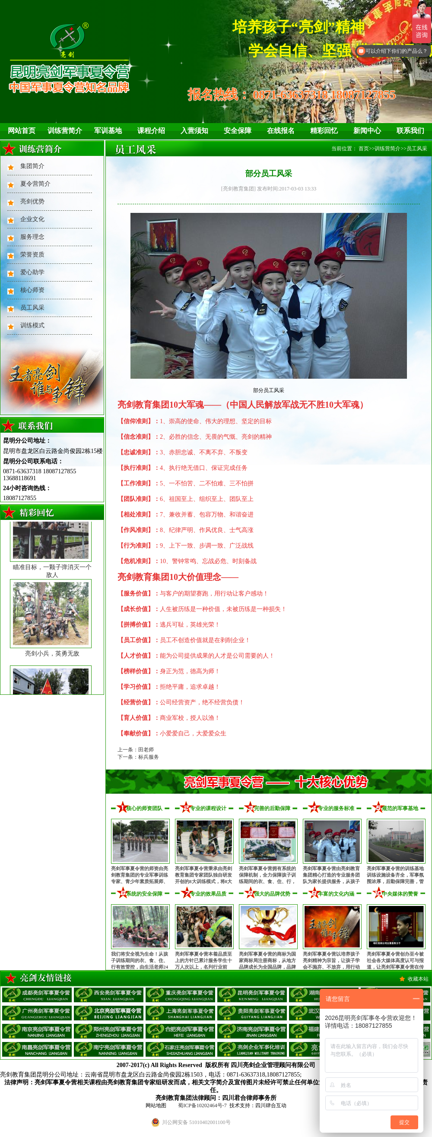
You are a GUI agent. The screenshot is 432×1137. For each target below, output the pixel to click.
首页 (364, 149)
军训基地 (108, 130)
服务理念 (32, 237)
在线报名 (281, 130)
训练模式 (32, 325)
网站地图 (156, 1105)
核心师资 (32, 290)
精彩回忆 (324, 130)
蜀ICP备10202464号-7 (202, 1105)
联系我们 (410, 130)
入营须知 (194, 130)
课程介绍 (151, 130)
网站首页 (21, 130)
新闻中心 (367, 130)
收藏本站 (418, 979)
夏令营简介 (35, 184)
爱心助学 (32, 272)
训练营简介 (65, 130)
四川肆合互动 (270, 1105)
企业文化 (32, 219)
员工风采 (32, 307)
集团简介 (32, 166)
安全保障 (237, 130)
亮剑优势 (32, 201)
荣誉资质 (32, 254)
